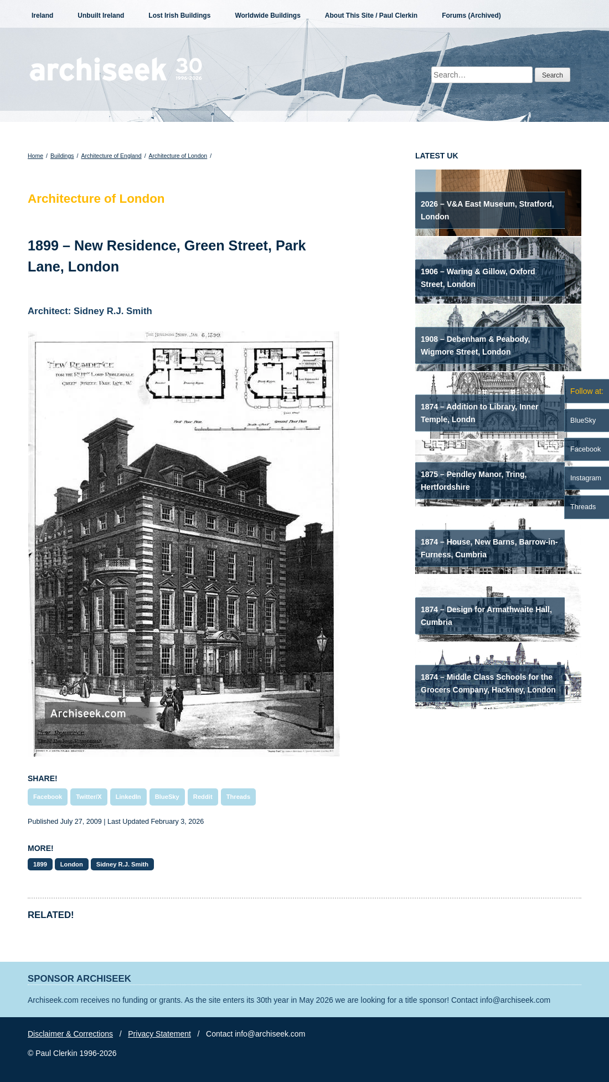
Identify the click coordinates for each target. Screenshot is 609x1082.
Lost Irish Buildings (179, 15)
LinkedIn (128, 796)
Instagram (585, 478)
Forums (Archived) (471, 15)
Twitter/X (88, 796)
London (71, 864)
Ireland (42, 15)
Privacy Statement (159, 1033)
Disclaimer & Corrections (70, 1033)
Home (35, 155)
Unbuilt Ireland (101, 15)
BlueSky (167, 796)
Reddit (203, 796)
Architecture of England (111, 155)
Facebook (47, 796)
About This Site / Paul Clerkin (371, 15)
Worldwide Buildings (267, 15)
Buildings (62, 155)
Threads (238, 796)
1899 (40, 864)
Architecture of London (178, 155)
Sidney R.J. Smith (122, 864)
